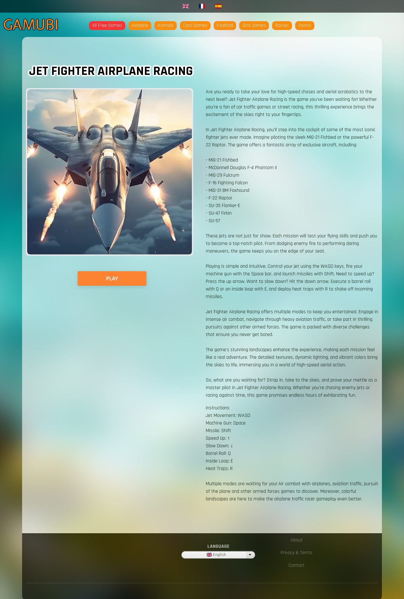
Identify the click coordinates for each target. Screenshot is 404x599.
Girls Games (254, 25)
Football (225, 25)
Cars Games (195, 25)
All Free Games (107, 25)
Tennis (304, 25)
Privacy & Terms (296, 552)
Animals (165, 25)
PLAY (112, 278)
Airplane (140, 25)
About (296, 540)
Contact (296, 565)
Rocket (282, 25)
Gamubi (30, 24)
